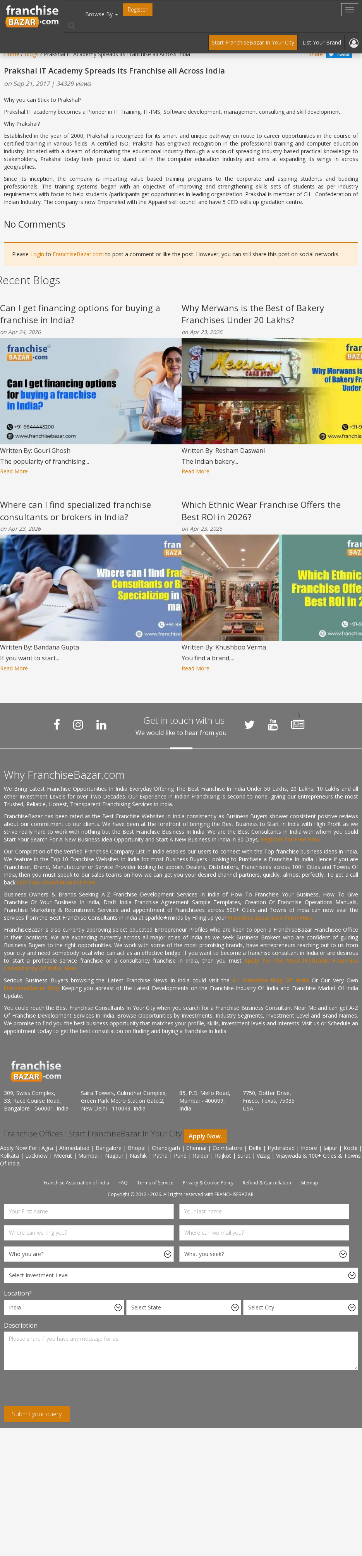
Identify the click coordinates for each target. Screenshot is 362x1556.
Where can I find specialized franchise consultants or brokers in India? (75, 510)
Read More (14, 471)
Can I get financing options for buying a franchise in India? (80, 314)
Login (37, 254)
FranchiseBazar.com (78, 254)
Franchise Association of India (76, 1182)
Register (138, 9)
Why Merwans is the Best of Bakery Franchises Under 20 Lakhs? (253, 314)
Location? (18, 1293)
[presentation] (63, 1391)
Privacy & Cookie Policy (208, 1182)
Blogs (31, 54)
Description (21, 1325)
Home (11, 54)
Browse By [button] (101, 14)
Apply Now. (205, 1136)
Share (316, 54)
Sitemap (309, 1182)
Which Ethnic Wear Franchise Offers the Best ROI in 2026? (261, 510)
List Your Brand (321, 42)
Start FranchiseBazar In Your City (253, 42)
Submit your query (37, 1414)
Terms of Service (155, 1182)
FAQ (123, 1182)
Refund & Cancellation (267, 1182)
